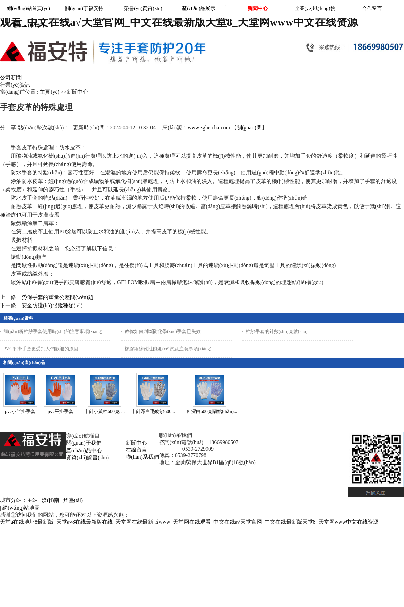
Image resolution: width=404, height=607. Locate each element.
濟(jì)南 (50, 500)
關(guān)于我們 (84, 443)
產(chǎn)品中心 (84, 450)
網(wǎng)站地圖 (21, 508)
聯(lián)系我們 (142, 457)
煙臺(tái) (73, 500)
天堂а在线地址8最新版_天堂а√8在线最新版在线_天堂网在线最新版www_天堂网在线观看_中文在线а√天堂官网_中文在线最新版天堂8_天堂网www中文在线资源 (189, 522)
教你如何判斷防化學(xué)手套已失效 (163, 331)
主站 (32, 500)
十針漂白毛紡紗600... (153, 411)
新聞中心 (77, 92)
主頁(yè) (49, 92)
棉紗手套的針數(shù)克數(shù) (277, 331)
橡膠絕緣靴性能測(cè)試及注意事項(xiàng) (168, 348)
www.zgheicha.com (209, 127)
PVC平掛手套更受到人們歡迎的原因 (40, 348)
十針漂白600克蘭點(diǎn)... (209, 411)
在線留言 (136, 450)
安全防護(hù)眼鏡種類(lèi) (52, 305)
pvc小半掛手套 (20, 411)
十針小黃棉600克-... (104, 411)
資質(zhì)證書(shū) (87, 457)
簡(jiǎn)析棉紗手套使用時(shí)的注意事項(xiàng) (52, 331)
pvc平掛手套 (60, 411)
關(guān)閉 (249, 127)
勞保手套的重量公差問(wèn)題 (57, 297)
